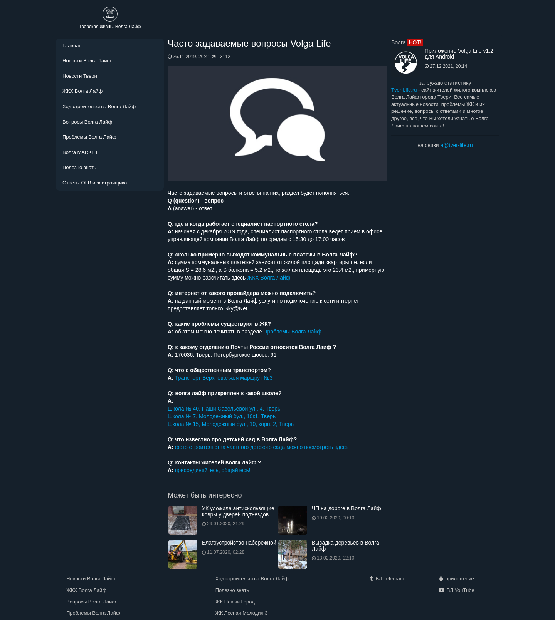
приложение (456, 578)
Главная (71, 46)
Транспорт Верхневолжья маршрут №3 (224, 378)
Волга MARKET (80, 152)
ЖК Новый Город (235, 602)
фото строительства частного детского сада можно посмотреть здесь (262, 447)
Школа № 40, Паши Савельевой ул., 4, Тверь (224, 409)
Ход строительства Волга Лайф (99, 106)
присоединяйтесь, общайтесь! (213, 470)
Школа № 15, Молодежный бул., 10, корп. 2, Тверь (231, 424)
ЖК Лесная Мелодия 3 (241, 613)
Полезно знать (79, 167)
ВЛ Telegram (387, 578)
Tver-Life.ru (404, 90)
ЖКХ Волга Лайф (82, 91)
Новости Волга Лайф (86, 61)
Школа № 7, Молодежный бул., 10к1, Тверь (222, 416)
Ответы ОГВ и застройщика (94, 183)
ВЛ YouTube (456, 590)
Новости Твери (79, 76)
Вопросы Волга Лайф (87, 122)
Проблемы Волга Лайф (89, 137)
